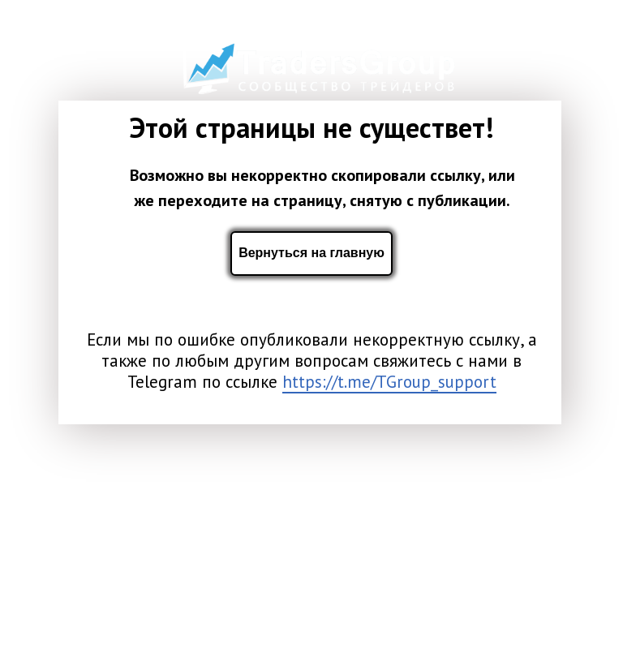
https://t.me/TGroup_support (389, 382)
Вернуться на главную (311, 253)
